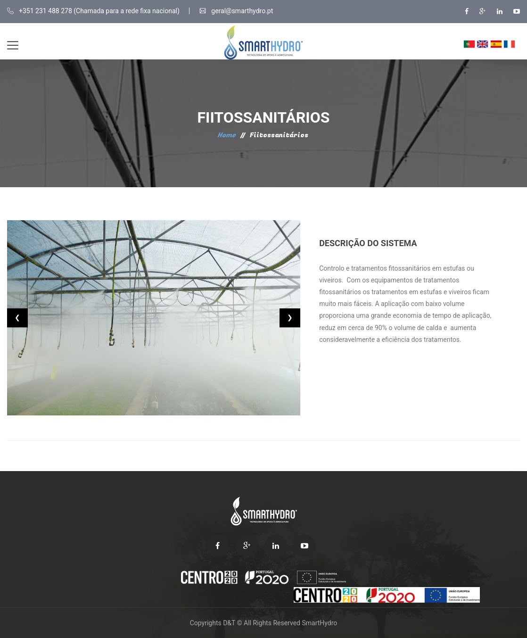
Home (226, 135)
